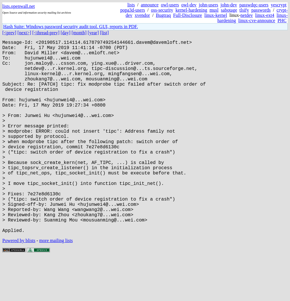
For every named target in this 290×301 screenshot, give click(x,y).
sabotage (229, 10)
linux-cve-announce (256, 20)
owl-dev (188, 4)
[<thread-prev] (45, 32)
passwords (261, 10)
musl (214, 10)
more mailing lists (56, 283)
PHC (282, 20)
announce (149, 4)
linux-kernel (215, 15)
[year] (93, 32)
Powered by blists (18, 283)
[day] (66, 32)
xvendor (142, 15)
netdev (246, 15)
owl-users (170, 4)
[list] (104, 32)
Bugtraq (163, 15)
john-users (208, 4)
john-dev (229, 4)
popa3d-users (132, 10)
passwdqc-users (253, 4)
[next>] (24, 32)
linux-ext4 (264, 15)
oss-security (162, 10)
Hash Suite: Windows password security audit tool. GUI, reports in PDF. (70, 26)
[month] (79, 32)
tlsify (244, 10)
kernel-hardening (191, 10)
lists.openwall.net (18, 6)
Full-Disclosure (187, 15)
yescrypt (279, 4)
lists (131, 4)
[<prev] (9, 32)
